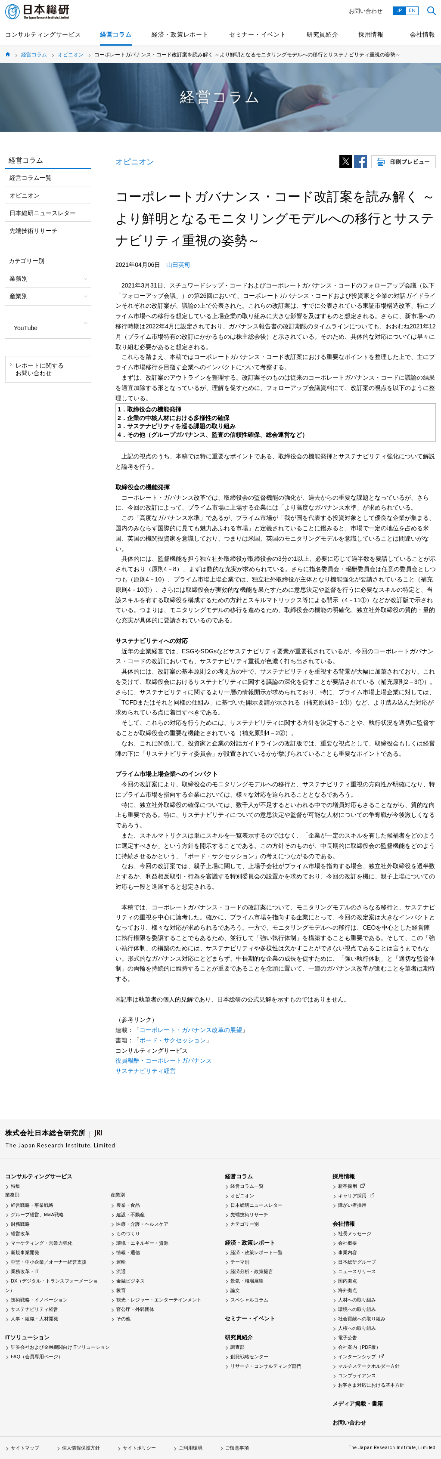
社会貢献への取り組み (361, 1318)
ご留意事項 (237, 1447)
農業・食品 (128, 1205)
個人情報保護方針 (81, 1447)
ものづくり (128, 1233)
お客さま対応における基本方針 (371, 1385)
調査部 (237, 1347)
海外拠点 (347, 1290)
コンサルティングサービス (43, 34)
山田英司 (178, 264)
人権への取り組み (357, 1328)
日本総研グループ (357, 1261)
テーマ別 (239, 1261)
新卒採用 (347, 1186)
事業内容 (347, 1252)
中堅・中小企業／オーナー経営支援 (49, 1261)
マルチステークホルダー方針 (369, 1366)
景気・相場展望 (247, 1280)
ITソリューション (27, 1337)
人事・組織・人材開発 (34, 1318)
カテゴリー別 (244, 1224)
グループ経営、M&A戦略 (37, 1214)
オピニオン (71, 55)
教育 (121, 1290)
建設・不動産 (130, 1214)
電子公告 (347, 1337)
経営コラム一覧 (30, 177)
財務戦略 (20, 1224)
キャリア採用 (352, 1195)
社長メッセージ (354, 1233)
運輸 (121, 1261)
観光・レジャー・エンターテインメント (159, 1299)
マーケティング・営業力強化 (41, 1243)
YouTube (25, 328)
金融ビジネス (130, 1280)
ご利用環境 (190, 1447)
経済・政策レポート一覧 (256, 1252)
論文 (235, 1290)
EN (412, 10)
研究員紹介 (323, 34)
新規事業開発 (25, 1252)
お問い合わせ (365, 11)
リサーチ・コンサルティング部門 (265, 1366)
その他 (123, 1318)
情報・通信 (128, 1252)
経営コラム (116, 34)
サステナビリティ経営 (145, 1070)
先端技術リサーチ (33, 230)
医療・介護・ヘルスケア (142, 1224)
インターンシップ (357, 1356)
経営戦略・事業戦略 (32, 1205)
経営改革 (20, 1233)
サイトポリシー (139, 1447)
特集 (15, 1186)
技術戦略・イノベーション (39, 1299)
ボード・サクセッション (173, 1040)
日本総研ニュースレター (42, 213)
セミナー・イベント (257, 34)
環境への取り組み (357, 1309)
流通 (121, 1271)
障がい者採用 (352, 1205)
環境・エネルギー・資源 (142, 1243)
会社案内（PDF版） (359, 1347)
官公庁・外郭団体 (135, 1309)
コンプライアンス (357, 1375)
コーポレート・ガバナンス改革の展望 (191, 1029)
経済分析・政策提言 (251, 1271)
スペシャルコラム (249, 1299)
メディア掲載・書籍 (357, 1403)
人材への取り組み (357, 1299)
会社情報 (422, 34)
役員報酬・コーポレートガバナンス (163, 1060)
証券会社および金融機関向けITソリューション (60, 1347)
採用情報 (371, 34)
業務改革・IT (25, 1271)
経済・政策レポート (180, 34)
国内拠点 (347, 1280)
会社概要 (347, 1243)
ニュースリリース (357, 1271)
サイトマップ (25, 1447)
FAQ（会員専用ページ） (37, 1356)
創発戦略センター (249, 1356)
